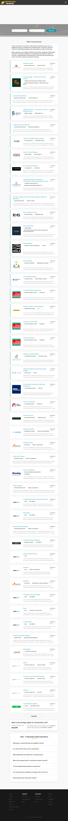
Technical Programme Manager (21, 635)
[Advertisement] (34, 14)
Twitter (50, 796)
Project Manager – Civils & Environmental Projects (34, 77)
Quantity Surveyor (28, 63)
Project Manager (27, 243)
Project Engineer (17, 485)
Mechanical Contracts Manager (31, 594)
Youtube (50, 804)
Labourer (25, 690)
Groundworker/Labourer (20, 95)
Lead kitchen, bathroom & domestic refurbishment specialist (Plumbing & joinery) (35, 180)
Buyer (25, 608)
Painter (25, 662)
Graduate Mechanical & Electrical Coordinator (35, 499)
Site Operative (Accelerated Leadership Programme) (34, 385)
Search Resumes (26, 799)
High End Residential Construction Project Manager (34, 369)
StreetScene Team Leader (30, 321)
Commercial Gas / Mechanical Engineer (33, 676)
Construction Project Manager (21, 124)
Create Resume (39, 799)
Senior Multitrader (28, 226)
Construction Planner (19, 456)
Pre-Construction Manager (30, 165)
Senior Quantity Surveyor (30, 212)
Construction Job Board (37, 817)
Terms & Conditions (14, 806)
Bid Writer (26, 581)
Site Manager (26, 649)
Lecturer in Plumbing (29, 401)
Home (10, 794)
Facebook (50, 794)
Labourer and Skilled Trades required (33, 138)
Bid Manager (26, 513)
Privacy (11, 809)
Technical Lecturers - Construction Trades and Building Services (36, 110)
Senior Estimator (28, 261)
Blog (10, 799)
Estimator (26, 567)
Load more (34, 716)
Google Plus (51, 799)
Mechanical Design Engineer (20, 526)
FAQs (10, 804)
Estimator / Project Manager (31, 354)
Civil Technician (27, 622)
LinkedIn (50, 801)
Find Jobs (51, 30)
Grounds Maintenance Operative (32, 290)
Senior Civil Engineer (29, 470)
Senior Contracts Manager (30, 152)
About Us (11, 801)
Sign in (23, 801)
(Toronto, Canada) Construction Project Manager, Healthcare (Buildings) (29, 197)
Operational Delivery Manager (31, 540)
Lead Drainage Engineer (29, 276)
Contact (11, 796)
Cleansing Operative (28, 337)
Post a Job (24, 796)
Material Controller (28, 429)
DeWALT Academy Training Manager (33, 306)
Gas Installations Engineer (30, 703)
